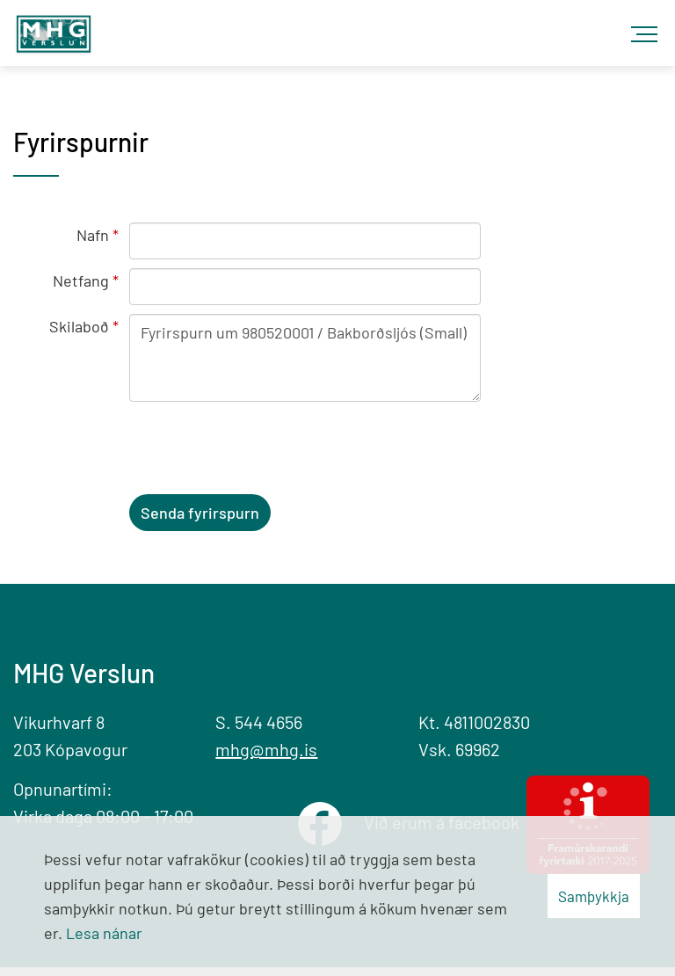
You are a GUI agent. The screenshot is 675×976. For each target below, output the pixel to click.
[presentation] (262, 451)
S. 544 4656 (258, 721)
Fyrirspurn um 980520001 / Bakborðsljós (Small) (305, 358)
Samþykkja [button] (593, 896)
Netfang (81, 280)
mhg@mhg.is (266, 749)
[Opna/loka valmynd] (648, 27)
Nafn (92, 234)
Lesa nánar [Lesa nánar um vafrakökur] (104, 933)
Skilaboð (79, 326)
